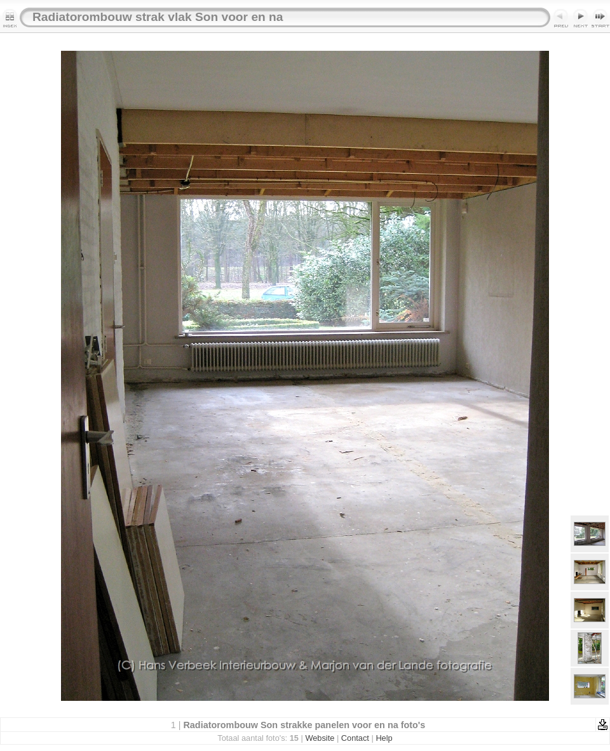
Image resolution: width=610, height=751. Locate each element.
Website (319, 738)
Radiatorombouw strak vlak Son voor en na (157, 16)
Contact (355, 738)
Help (384, 738)
